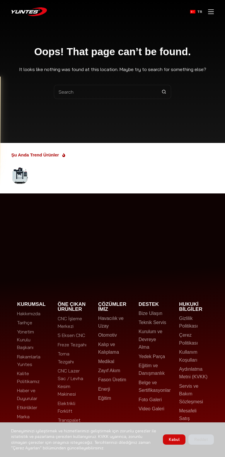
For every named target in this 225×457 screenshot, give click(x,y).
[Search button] (164, 92)
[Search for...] (105, 92)
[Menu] (211, 12)
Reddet (201, 439)
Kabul (174, 439)
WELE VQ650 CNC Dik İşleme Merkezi (64, 174)
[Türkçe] (196, 12)
